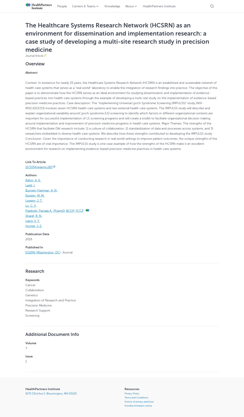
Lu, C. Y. (30, 205)
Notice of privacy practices (139, 401)
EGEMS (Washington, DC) (42, 252)
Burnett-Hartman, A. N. (41, 190)
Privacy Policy (132, 393)
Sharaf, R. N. (33, 216)
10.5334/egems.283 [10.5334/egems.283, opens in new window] (40, 167)
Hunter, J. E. (33, 226)
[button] (212, 6)
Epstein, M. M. (34, 195)
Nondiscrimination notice (138, 405)
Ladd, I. (30, 185)
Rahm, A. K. (33, 180)
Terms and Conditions (136, 397)
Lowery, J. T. (33, 200)
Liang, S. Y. (32, 221)
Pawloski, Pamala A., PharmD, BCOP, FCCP (54, 210)
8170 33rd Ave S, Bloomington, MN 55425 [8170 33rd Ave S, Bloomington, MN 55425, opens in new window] (51, 393)
